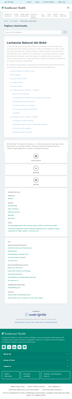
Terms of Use (30, 322)
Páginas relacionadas (15, 25)
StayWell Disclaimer (51, 322)
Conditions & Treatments (8, 15)
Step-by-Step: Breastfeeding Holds (19, 294)
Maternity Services (14, 212)
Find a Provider (8, 375)
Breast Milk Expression (15, 274)
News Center (49, 15)
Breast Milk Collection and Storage (19, 271)
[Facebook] (4, 347)
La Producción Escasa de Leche (23, 101)
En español (14, 21)
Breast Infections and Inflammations (20, 248)
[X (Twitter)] (9, 347)
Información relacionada (28, 21)
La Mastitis (16, 113)
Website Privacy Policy (17, 386)
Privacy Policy (39, 322)
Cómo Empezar (15, 75)
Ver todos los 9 (13, 260)
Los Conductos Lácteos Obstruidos (24, 109)
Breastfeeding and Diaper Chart (18, 254)
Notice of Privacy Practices (36, 386)
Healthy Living (55, 15)
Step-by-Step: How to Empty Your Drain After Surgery (25, 298)
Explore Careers (26, 375)
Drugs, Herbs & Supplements (25, 15)
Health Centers (16, 15)
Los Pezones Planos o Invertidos (23, 105)
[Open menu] (68, 8)
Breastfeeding (12, 205)
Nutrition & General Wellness (34, 15)
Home (6, 21)
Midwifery (11, 215)
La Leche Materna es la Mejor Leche (22, 71)
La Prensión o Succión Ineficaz (22, 120)
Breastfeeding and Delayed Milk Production (22, 277)
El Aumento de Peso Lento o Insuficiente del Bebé (29, 124)
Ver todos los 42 (13, 280)
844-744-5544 (9, 2)
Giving (37, 2)
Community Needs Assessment (52, 389)
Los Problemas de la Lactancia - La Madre (24, 90)
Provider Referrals (48, 2)
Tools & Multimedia (63, 15)
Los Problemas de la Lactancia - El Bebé (24, 117)
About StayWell (20, 322)
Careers (29, 2)
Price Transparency (54, 386)
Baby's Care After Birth (15, 267)
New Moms (11, 218)
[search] (32, 32)
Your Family (43, 15)
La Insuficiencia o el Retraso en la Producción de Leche (31, 98)
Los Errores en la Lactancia (21, 128)
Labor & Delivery (13, 209)
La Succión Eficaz (16, 86)
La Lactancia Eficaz (16, 82)
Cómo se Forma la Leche (18, 79)
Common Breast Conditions (17, 257)
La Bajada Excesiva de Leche (22, 132)
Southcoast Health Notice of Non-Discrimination (24, 389)
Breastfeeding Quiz (14, 287)
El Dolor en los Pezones (20, 94)
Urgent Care (61, 2)
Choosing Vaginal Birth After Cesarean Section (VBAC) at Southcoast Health (32, 225)
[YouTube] (25, 347)
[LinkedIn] (14, 347)
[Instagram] (19, 347)
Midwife (10, 198)
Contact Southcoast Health (52, 375)
